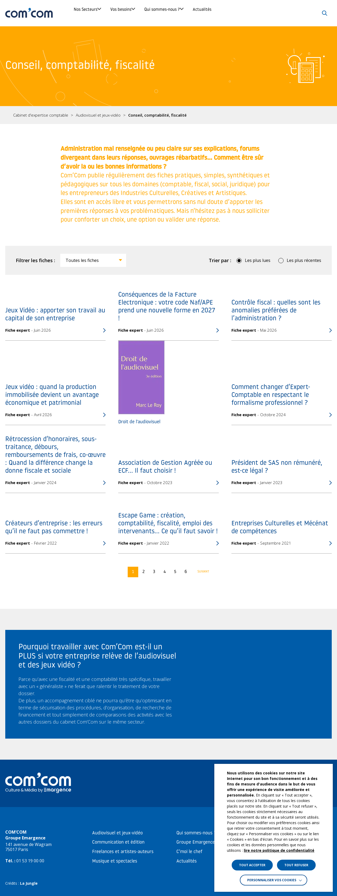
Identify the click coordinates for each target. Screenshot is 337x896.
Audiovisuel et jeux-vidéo (98, 115)
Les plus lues (257, 260)
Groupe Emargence (195, 842)
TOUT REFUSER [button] (296, 865)
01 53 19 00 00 (30, 861)
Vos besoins (146, 13)
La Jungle (29, 883)
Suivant (203, 571)
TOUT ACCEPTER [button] (252, 865)
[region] (168, 115)
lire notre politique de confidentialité (279, 850)
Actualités (265, 13)
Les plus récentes (304, 260)
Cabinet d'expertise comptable (40, 115)
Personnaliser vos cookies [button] (271, 880)
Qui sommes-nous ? (206, 13)
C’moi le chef (189, 851)
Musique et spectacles (114, 861)
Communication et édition (118, 842)
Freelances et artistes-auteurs (122, 851)
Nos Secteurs (92, 13)
